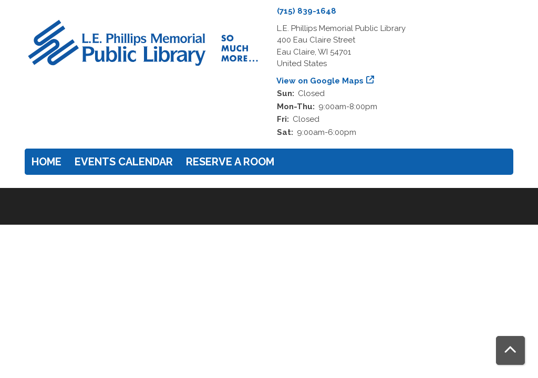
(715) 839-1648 (306, 11)
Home (46, 161)
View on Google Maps (320, 81)
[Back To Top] (510, 350)
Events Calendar (124, 161)
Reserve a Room (230, 161)
